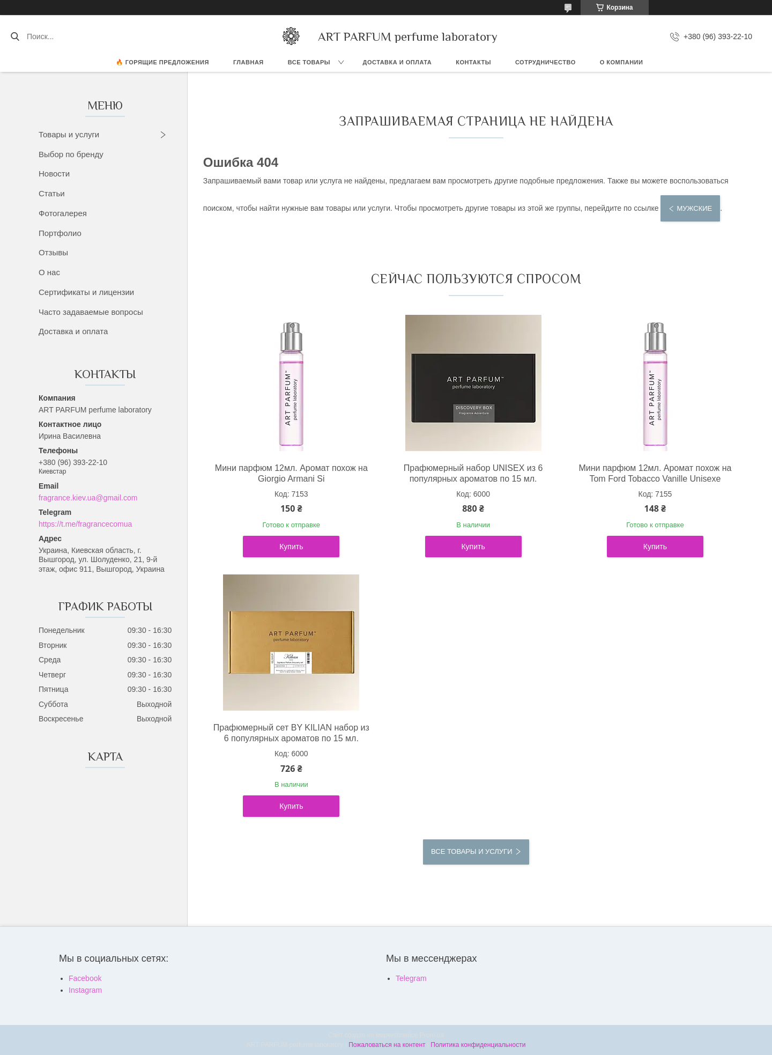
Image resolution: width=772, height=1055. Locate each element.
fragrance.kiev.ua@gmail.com (88, 497)
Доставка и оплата (73, 331)
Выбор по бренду (71, 154)
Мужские (694, 208)
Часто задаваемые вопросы (91, 311)
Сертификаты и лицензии (86, 292)
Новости (54, 173)
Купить (291, 546)
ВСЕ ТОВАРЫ (309, 62)
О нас (49, 272)
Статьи (52, 193)
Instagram (85, 990)
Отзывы (53, 252)
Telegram (411, 978)
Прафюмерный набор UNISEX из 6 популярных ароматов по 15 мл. (473, 473)
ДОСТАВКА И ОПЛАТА (397, 62)
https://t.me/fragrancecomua (85, 524)
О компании (621, 62)
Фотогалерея (63, 213)
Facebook (85, 978)
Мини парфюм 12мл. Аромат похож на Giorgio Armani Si (291, 473)
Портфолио (60, 233)
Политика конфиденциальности (477, 1045)
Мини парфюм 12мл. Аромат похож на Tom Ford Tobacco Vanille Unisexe (654, 473)
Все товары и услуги (471, 851)
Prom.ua (432, 1035)
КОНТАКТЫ (473, 62)
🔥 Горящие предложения (162, 62)
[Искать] (15, 36)
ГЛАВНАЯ (248, 62)
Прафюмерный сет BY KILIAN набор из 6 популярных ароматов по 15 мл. (291, 733)
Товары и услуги (69, 134)
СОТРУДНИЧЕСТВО (545, 62)
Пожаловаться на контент (386, 1045)
